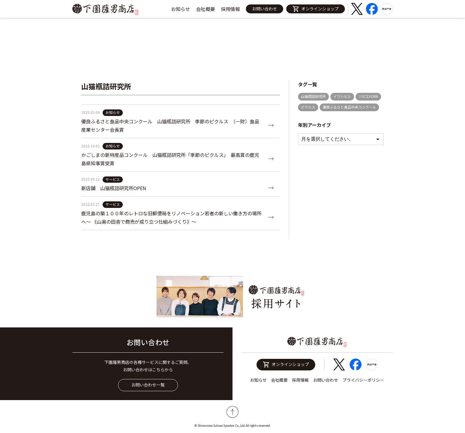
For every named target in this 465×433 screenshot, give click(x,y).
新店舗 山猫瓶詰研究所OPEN (113, 188)
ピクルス (308, 106)
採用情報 (230, 8)
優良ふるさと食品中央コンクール (349, 106)
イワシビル (342, 96)
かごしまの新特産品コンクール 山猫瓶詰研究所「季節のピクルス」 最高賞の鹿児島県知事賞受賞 (170, 159)
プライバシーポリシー (363, 380)
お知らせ (180, 8)
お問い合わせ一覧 (148, 385)
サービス (113, 179)
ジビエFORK (368, 96)
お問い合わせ (264, 9)
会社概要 (205, 8)
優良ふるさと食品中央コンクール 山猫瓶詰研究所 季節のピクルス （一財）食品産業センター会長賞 (170, 125)
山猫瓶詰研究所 (313, 96)
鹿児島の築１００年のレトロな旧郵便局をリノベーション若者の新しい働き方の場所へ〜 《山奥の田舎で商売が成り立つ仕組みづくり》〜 (171, 217)
